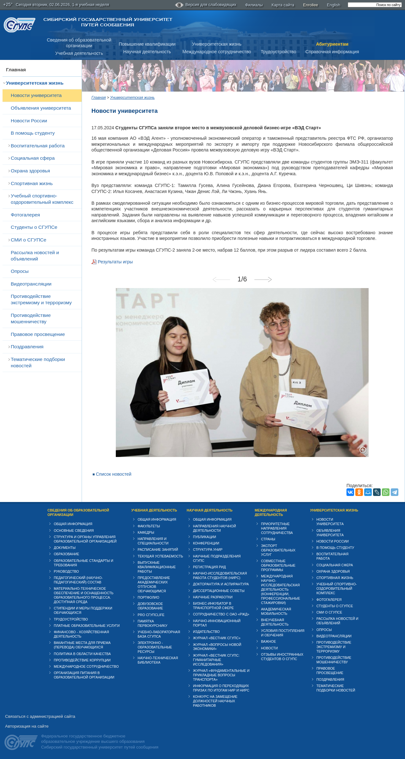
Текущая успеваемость (160, 556)
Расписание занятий (158, 549)
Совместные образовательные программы (278, 565)
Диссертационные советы (219, 591)
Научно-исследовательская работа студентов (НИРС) (220, 575)
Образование (66, 554)
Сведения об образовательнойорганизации (79, 42)
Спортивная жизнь (32, 183)
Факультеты (149, 526)
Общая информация (73, 524)
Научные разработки (213, 597)
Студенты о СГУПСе (34, 227)
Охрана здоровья (30, 170)
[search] (375, 4)
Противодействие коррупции (82, 660)
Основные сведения (74, 530)
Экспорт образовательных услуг (278, 550)
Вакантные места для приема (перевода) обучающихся (82, 645)
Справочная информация (332, 51)
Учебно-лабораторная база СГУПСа (159, 634)
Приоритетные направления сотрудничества (277, 528)
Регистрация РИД (209, 567)
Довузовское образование (150, 606)
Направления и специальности (153, 541)
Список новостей (113, 474)
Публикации (204, 537)
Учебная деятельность (79, 53)
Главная (16, 69)
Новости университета (36, 95)
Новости (269, 648)
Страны (268, 539)
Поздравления (27, 346)
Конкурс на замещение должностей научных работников (215, 701)
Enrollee (310, 5)
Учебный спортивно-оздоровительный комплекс (42, 199)
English (333, 5)
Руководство (66, 571)
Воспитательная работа (38, 145)
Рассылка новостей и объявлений (35, 255)
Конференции (206, 543)
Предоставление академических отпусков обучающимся (154, 584)
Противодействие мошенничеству (31, 318)
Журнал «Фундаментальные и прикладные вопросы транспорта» (221, 675)
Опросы (19, 271)
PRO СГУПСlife (151, 615)
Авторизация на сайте (26, 726)
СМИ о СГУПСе (28, 239)
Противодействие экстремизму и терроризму (41, 299)
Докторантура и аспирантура (221, 584)
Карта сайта (282, 5)
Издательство (206, 632)
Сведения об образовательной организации (78, 512)
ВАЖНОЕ (268, 641)
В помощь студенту (33, 133)
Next (265, 279)
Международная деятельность (271, 512)
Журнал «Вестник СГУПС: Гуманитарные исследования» (216, 659)
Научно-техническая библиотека (158, 660)
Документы (65, 548)
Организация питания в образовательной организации (84, 675)
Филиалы (254, 5)
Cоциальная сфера (33, 158)
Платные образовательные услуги (87, 625)
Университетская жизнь (216, 44)
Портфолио (148, 597)
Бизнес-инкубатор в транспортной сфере (213, 605)
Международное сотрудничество (216, 51)
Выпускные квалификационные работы (157, 567)
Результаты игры (115, 261)
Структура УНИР (207, 549)
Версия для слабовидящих (205, 5)
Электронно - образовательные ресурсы (155, 647)
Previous (224, 279)
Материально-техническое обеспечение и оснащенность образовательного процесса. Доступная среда (84, 595)
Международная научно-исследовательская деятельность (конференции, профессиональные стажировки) (280, 589)
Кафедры (146, 532)
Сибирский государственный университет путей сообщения (107, 22)
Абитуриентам (332, 44)
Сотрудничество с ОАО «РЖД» (221, 614)
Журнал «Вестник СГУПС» (216, 638)
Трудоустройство (278, 51)
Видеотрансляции (31, 283)
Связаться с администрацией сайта (40, 716)
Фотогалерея (25, 214)
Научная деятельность (147, 51)
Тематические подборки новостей (38, 362)
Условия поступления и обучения (282, 633)
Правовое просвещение (38, 334)
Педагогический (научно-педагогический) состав (78, 580)
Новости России (29, 120)
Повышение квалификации (147, 44)
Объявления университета (41, 108)
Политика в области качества (82, 654)
